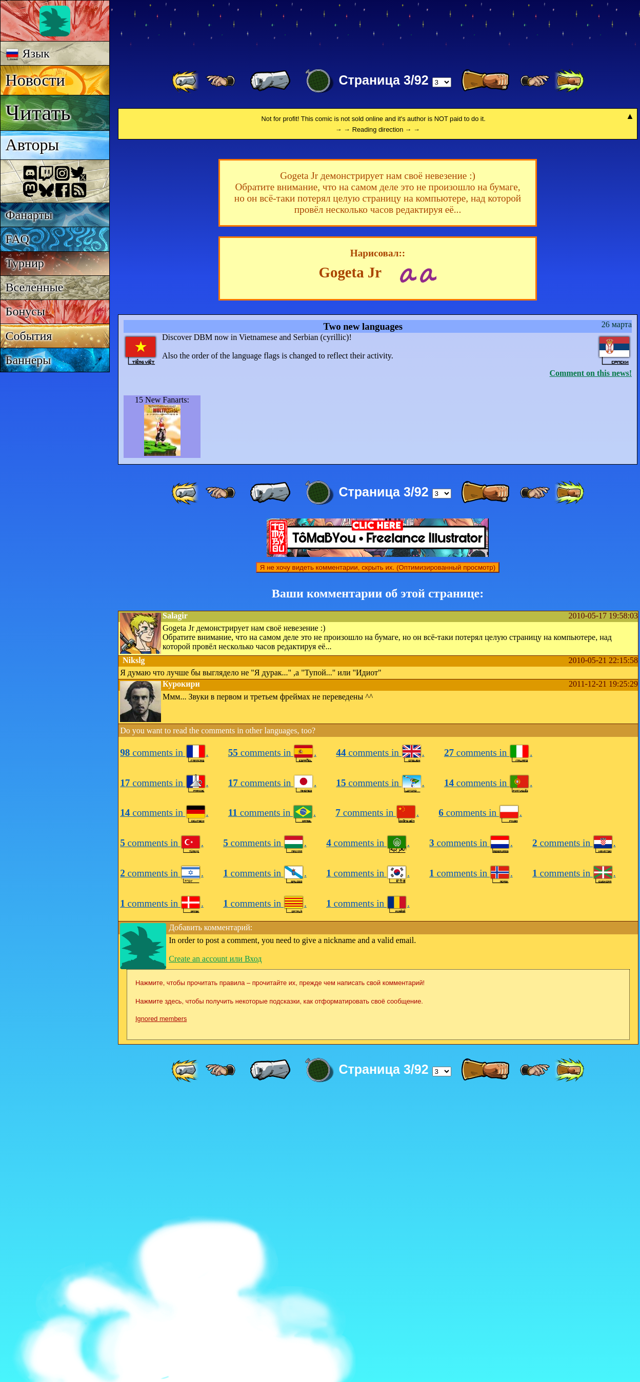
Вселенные (35, 287)
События (29, 336)
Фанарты (29, 215)
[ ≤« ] (220, 81)
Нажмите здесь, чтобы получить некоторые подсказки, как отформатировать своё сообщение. (279, 1285)
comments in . (164, 1036)
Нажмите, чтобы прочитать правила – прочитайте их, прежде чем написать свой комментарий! (280, 1266)
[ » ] (485, 81)
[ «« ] (186, 81)
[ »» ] (569, 81)
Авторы (32, 144)
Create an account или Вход (215, 1242)
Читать (38, 113)
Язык (28, 54)
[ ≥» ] (534, 81)
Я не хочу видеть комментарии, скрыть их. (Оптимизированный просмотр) (377, 851)
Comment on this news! (591, 656)
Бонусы (25, 311)
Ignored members (161, 1302)
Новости (35, 80)
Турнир (25, 263)
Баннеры (28, 360)
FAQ (17, 239)
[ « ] (270, 81)
